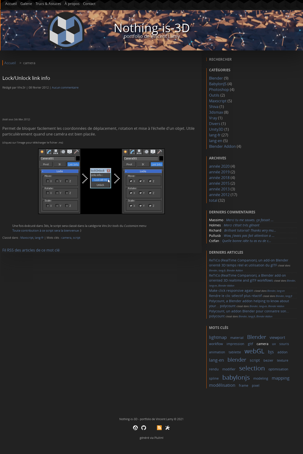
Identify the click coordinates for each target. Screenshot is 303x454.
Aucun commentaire (65, 87)
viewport (277, 337)
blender (236, 359)
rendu (214, 369)
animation (217, 352)
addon (282, 352)
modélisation (222, 385)
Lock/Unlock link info (26, 78)
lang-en (215, 140)
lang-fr (39, 237)
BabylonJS (218, 83)
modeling (260, 378)
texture (282, 360)
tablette (235, 352)
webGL (254, 351)
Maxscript (26, 237)
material (237, 337)
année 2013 (219, 189)
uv (274, 344)
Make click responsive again (231, 290)
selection (252, 368)
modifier (229, 369)
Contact (89, 3)
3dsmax (216, 112)
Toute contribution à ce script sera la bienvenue (45, 231)
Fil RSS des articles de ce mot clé (31, 250)
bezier (268, 360)
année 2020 (219, 166)
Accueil (11, 3)
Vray (213, 118)
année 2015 (219, 183)
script (76, 237)
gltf (250, 344)
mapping (281, 378)
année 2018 (219, 177)
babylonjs (236, 377)
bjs (271, 352)
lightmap (218, 337)
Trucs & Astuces (48, 3)
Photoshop (219, 89)
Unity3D (216, 129)
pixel (255, 385)
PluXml (158, 438)
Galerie (26, 3)
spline (214, 378)
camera (66, 237)
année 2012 (219, 194)
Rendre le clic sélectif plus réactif (235, 295)
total (213, 200)
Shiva (213, 106)
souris (284, 344)
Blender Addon (222, 146)
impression (235, 344)
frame (243, 385)
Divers (214, 123)
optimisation (278, 369)
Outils (214, 95)
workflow (216, 344)
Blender (216, 78)
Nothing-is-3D (152, 28)
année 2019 (219, 172)
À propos (72, 3)
